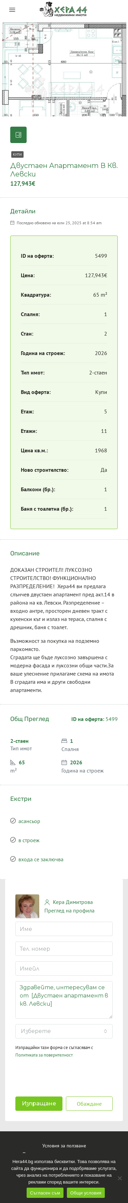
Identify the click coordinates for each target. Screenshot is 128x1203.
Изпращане (39, 1103)
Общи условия (85, 1192)
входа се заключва (40, 859)
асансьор (29, 821)
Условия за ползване (64, 1146)
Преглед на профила (69, 910)
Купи (17, 154)
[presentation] (59, 1075)
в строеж (29, 840)
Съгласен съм (45, 1192)
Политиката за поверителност (44, 1055)
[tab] (18, 135)
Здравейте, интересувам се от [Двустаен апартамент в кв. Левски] (64, 1000)
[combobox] (64, 1031)
